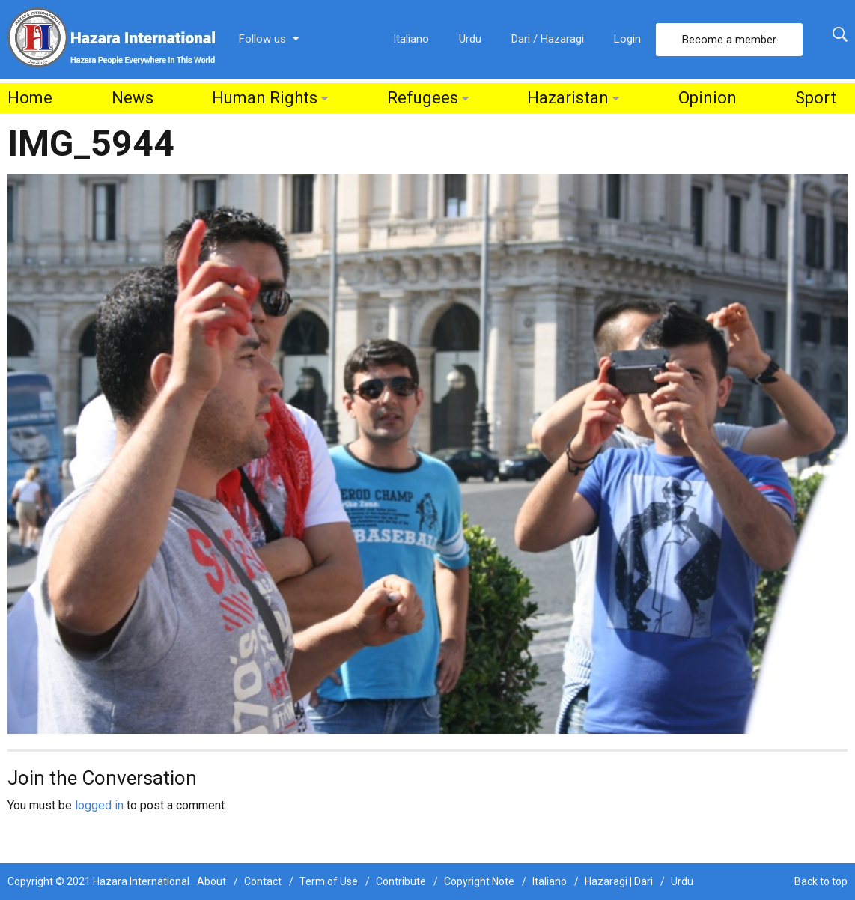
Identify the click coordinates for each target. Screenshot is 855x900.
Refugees (422, 97)
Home (29, 97)
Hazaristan (568, 97)
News (132, 97)
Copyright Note (479, 881)
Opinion (707, 97)
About (211, 881)
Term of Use (328, 881)
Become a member (729, 39)
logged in (99, 805)
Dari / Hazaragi (547, 39)
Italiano (411, 39)
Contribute (401, 881)
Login (627, 39)
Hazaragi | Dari (619, 881)
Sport (815, 97)
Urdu (470, 39)
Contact (263, 881)
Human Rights (264, 97)
